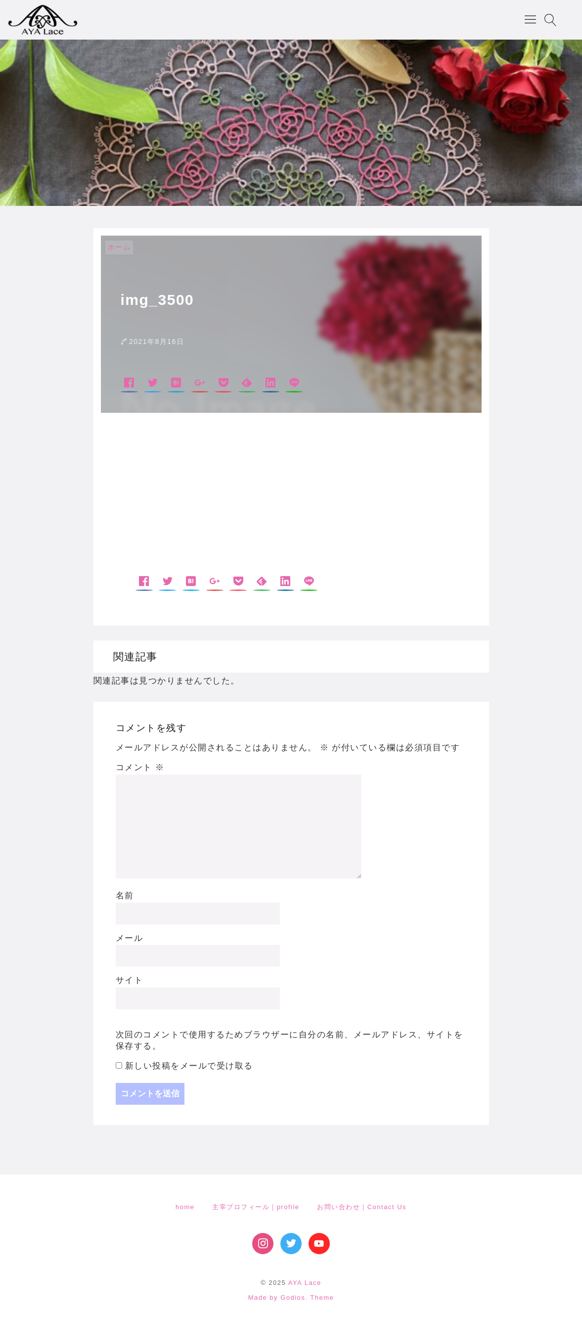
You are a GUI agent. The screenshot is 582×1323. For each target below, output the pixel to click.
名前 (125, 895)
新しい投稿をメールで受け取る (189, 1066)
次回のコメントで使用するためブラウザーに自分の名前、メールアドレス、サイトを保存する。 (289, 1040)
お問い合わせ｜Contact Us (361, 1207)
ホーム (119, 247)
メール (129, 938)
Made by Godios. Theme (291, 1297)
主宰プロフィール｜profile (255, 1207)
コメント (140, 767)
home (185, 1207)
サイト (129, 980)
